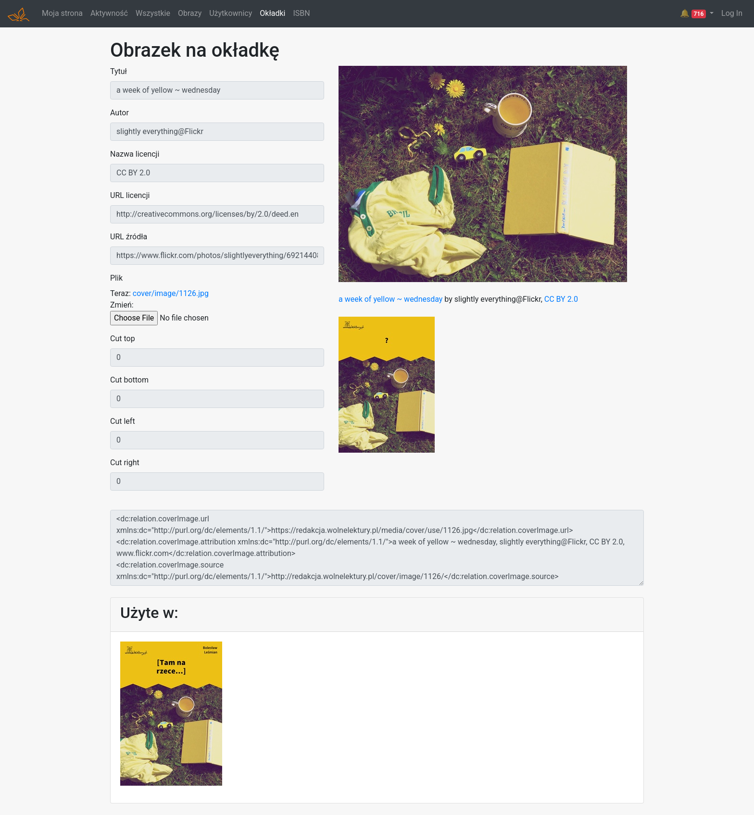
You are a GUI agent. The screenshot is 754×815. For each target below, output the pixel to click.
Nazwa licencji (134, 154)
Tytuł (118, 71)
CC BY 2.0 (561, 299)
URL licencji (130, 195)
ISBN (301, 13)
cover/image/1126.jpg (171, 293)
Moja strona (62, 13)
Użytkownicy (230, 13)
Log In (731, 13)
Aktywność (109, 13)
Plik (116, 278)
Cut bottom (129, 379)
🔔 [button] (694, 13)
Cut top (122, 338)
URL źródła (128, 236)
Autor (119, 112)
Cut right (124, 462)
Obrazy (189, 13)
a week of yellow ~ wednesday (390, 299)
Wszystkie (153, 13)
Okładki (272, 13)
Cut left (122, 421)
